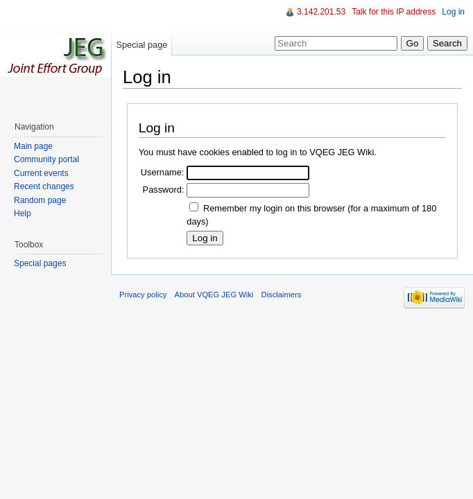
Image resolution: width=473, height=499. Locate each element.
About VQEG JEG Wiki (214, 294)
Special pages (40, 263)
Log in (453, 12)
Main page (33, 146)
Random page (40, 200)
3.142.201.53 (321, 12)
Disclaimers (281, 294)
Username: (162, 172)
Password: (163, 189)
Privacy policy (142, 294)
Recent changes (44, 186)
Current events (41, 173)
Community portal (46, 159)
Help (22, 213)
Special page (141, 45)
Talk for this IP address (394, 12)
